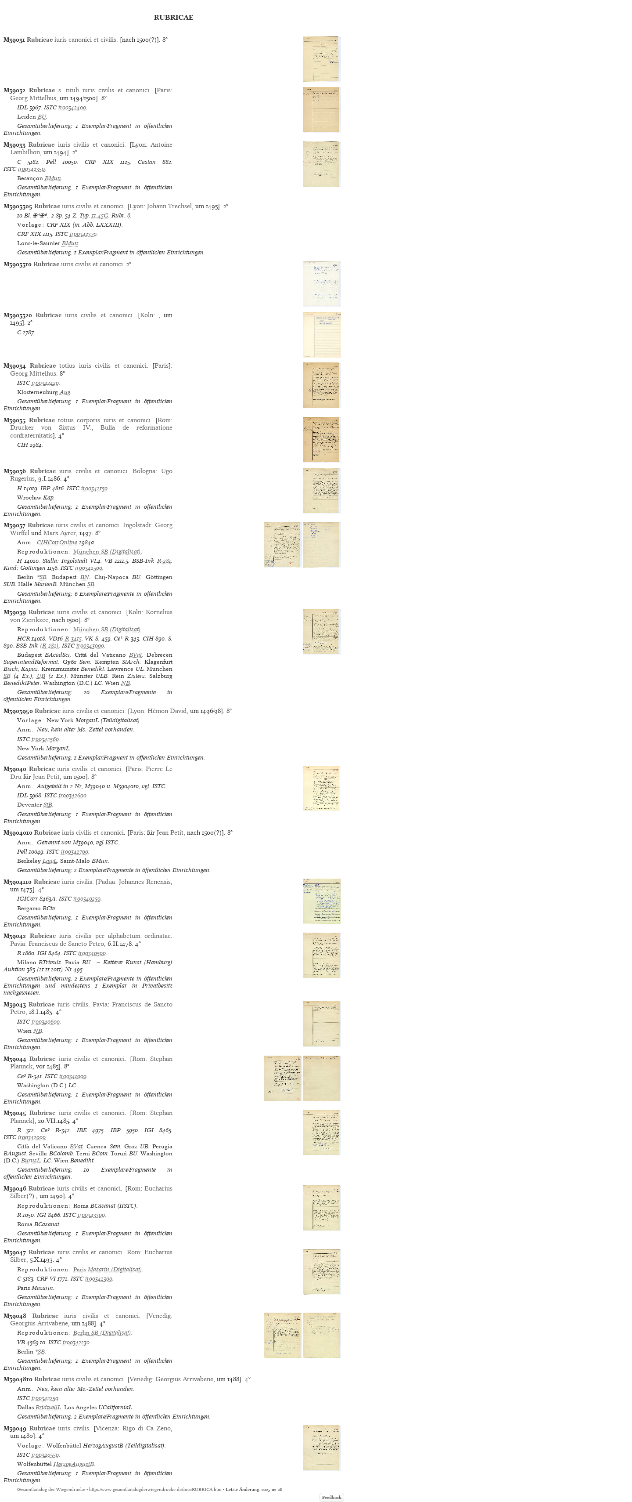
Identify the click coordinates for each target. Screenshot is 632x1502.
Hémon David (167, 711)
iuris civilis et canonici (76, 144)
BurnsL (30, 1160)
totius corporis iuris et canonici (90, 420)
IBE (82, 1130)
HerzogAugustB (74, 1464)
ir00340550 (45, 1455)
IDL (22, 107)
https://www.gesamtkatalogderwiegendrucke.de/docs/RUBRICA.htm (155, 1489)
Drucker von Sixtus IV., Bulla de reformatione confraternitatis (91, 431)
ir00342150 (94, 488)
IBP (45, 488)
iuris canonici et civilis (71, 39)
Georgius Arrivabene (39, 1323)
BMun (53, 178)
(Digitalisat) (107, 551)
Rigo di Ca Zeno (146, 1428)
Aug (65, 392)
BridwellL (48, 1407)
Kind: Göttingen (25, 568)
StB (47, 804)
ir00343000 (90, 645)
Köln (146, 315)
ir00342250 (45, 1398)
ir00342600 (72, 795)
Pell (51, 162)
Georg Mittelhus (33, 98)
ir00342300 (98, 1278)
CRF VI (46, 1278)
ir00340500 (92, 953)
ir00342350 (31, 169)
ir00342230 (76, 1342)
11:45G (100, 215)
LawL (50, 861)
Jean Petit (46, 777)
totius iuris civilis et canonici (88, 365)
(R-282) (49, 645)
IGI (42, 953)
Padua (106, 882)
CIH (22, 445)
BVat (135, 655)
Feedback (331, 1497)
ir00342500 (88, 568)
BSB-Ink (143, 561)
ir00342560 (45, 739)
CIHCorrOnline (57, 542)
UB (41, 676)
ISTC (50, 107)
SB (43, 577)
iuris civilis (63, 882)
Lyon (139, 144)
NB (125, 683)
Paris (164, 90)
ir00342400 (72, 107)
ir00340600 (46, 1021)
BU (42, 116)
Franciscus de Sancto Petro (66, 944)
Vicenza (107, 1428)
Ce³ (118, 638)
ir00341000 (72, 1076)
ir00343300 (91, 1215)
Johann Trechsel (169, 206)
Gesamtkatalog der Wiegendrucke (51, 1489)
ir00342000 (32, 1137)
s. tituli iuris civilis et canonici (89, 90)
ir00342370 (83, 234)
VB (108, 561)
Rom (164, 420)
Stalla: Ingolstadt (65, 561)
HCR (23, 638)
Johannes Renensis (145, 882)
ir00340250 (87, 898)
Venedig (159, 1316)
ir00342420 (45, 383)
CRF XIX (99, 162)
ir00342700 (74, 851)
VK (89, 638)
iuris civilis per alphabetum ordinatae (100, 936)
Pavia (17, 944)
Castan (147, 162)
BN (84, 577)
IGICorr (27, 898)
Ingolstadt (137, 525)
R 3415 (73, 638)
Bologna (144, 471)
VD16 (56, 638)
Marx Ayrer (59, 533)
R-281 (164, 561)
